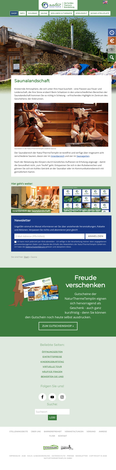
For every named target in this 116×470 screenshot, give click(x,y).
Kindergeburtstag (52, 362)
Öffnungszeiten (52, 352)
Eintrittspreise (52, 356)
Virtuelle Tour (52, 366)
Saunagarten (83, 156)
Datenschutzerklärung (35, 247)
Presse (70, 456)
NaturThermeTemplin (50, 5)
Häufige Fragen (52, 371)
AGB (24, 456)
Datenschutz (58, 456)
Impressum (14, 456)
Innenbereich (57, 156)
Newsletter (82, 456)
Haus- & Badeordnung (38, 456)
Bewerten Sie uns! (52, 376)
